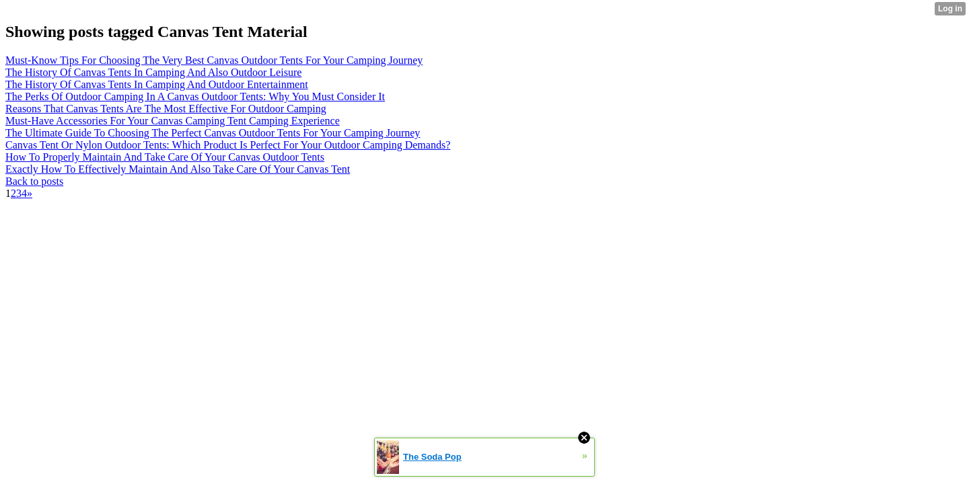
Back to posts (34, 181)
